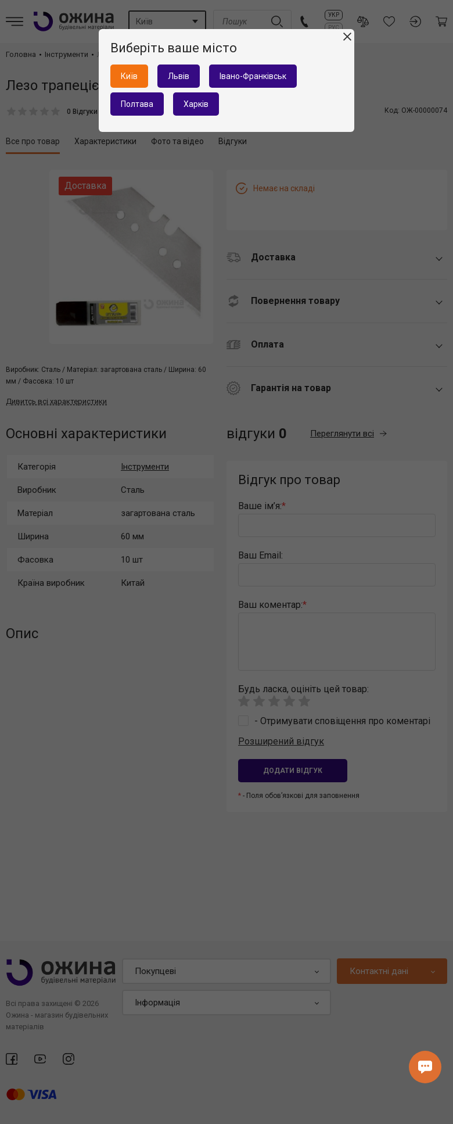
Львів (178, 76)
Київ (129, 76)
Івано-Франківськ (253, 76)
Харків (196, 104)
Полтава (137, 104)
